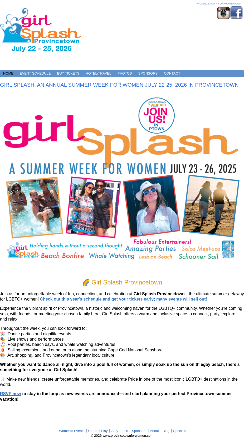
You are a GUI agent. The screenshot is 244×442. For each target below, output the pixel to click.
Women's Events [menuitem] (72, 431)
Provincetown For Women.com (218, 3)
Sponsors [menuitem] (139, 431)
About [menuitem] (154, 431)
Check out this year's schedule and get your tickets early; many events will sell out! (123, 299)
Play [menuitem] (104, 431)
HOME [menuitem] (8, 73)
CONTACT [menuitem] (172, 73)
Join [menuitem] (125, 431)
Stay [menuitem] (114, 431)
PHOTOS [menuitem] (125, 73)
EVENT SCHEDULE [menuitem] (35, 73)
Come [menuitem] (92, 431)
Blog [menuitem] (166, 431)
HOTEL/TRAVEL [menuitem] (98, 73)
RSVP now (10, 393)
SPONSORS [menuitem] (148, 73)
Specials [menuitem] (179, 431)
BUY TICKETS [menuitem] (68, 73)
